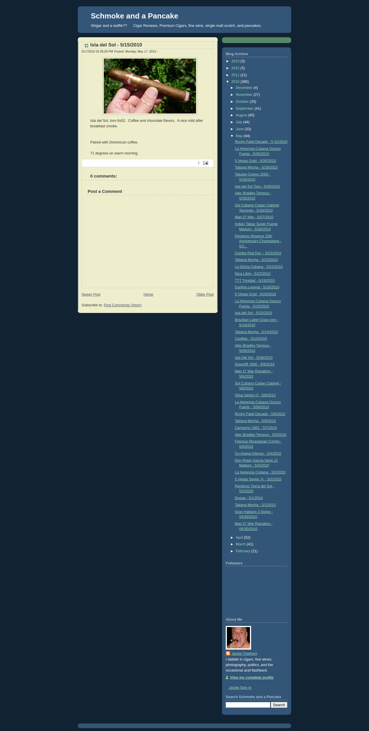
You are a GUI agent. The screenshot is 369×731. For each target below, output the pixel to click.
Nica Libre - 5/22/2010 (253, 274)
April (240, 538)
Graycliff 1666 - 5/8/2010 (255, 364)
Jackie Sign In (240, 688)
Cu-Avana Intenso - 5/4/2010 (258, 454)
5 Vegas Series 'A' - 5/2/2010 (258, 479)
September (245, 109)
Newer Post (91, 294)
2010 (236, 82)
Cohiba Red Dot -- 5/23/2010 (258, 253)
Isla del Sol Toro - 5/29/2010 (257, 186)
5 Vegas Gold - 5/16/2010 (255, 294)
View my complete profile (252, 678)
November (245, 95)
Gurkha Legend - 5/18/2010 (257, 287)
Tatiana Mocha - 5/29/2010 (256, 167)
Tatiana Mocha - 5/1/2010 (255, 505)
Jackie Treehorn (244, 654)
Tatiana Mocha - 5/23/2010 (256, 260)
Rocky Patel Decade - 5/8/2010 (260, 414)
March (241, 544)
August (242, 115)
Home (148, 294)
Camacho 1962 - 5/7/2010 (256, 428)
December (245, 88)
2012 (236, 68)
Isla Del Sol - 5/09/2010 (254, 358)
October (243, 102)
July (239, 122)
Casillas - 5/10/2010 (251, 339)
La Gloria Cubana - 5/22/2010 (259, 267)
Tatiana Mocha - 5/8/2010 (255, 421)
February (243, 551)
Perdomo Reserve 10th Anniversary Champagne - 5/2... (258, 241)
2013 (236, 61)
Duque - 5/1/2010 (249, 498)
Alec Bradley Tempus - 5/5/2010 (261, 435)
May (240, 136)
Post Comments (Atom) (123, 305)
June (240, 129)
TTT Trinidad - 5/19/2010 (255, 281)
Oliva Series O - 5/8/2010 (255, 395)
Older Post (205, 294)
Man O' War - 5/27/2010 (254, 217)
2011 (236, 75)
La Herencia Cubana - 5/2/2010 (260, 472)
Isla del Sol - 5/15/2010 (116, 45)
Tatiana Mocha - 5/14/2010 (256, 332)
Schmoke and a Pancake (134, 16)
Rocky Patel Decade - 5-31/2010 (261, 142)
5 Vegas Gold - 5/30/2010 (255, 161)
